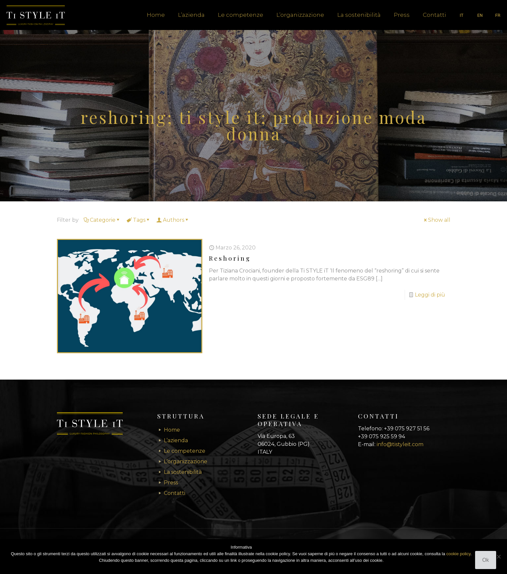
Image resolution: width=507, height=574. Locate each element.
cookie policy (458, 553)
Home (172, 430)
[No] (498, 556)
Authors (173, 220)
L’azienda (176, 440)
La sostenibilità (183, 472)
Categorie (102, 220)
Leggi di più (430, 295)
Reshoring (230, 258)
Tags (139, 220)
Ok (485, 560)
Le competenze (184, 451)
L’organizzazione (185, 461)
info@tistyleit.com (400, 444)
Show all (436, 220)
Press (171, 482)
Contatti (174, 493)
